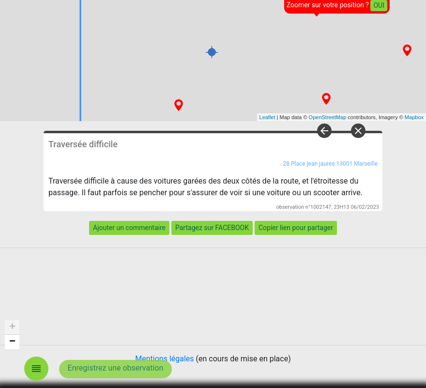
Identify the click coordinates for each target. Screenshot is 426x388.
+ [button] (12, 327)
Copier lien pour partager (296, 228)
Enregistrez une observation (116, 367)
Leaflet (267, 117)
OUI (378, 5)
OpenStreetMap (328, 117)
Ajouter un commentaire (129, 228)
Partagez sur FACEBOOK (212, 228)
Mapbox (414, 117)
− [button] (12, 342)
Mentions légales (164, 358)
